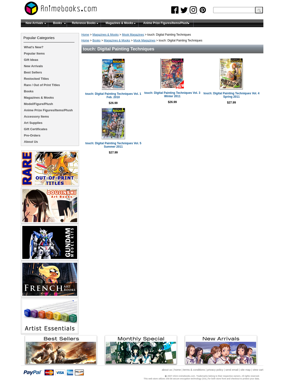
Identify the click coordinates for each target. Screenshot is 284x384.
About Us (31, 142)
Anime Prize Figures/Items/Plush (165, 23)
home (177, 369)
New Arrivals (34, 23)
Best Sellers (33, 72)
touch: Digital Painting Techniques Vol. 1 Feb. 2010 (113, 95)
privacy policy (215, 369)
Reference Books (84, 23)
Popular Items (34, 53)
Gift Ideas (31, 60)
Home (85, 34)
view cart (258, 369)
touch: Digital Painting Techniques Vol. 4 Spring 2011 (231, 95)
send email (231, 369)
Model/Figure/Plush (38, 104)
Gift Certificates (36, 129)
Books (57, 23)
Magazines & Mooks (119, 23)
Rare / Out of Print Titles (42, 85)
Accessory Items (36, 116)
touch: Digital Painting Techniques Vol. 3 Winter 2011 (172, 94)
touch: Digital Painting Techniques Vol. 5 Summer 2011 (113, 145)
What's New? (33, 47)
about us (167, 369)
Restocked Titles (36, 78)
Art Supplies (33, 123)
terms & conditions (194, 369)
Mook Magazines (133, 34)
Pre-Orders (32, 135)
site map (246, 369)
